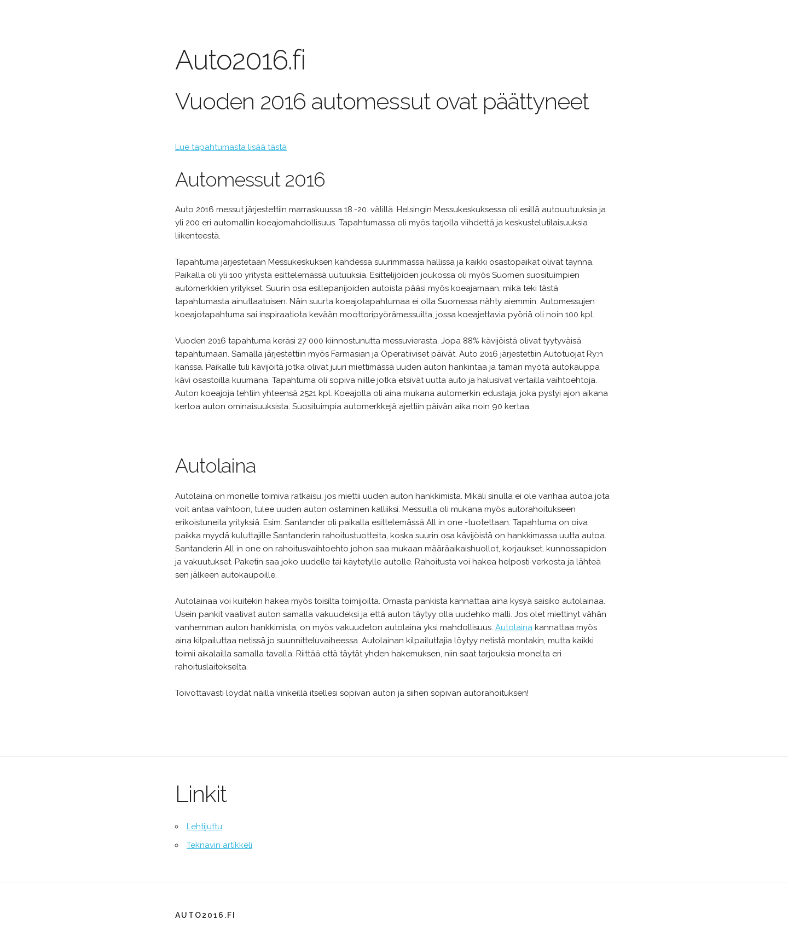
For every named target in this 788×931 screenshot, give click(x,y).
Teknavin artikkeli (219, 845)
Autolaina (513, 627)
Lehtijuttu (204, 826)
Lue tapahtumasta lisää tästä (231, 147)
